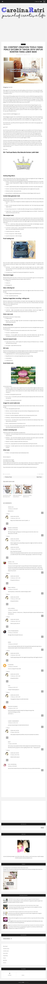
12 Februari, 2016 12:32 (15, 540)
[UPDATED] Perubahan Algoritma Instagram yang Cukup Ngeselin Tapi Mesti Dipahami (23, 899)
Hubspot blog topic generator (11, 209)
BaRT (9, 742)
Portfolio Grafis (6, 951)
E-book (4, 958)
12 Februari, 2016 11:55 (13, 708)
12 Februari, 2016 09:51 (13, 666)
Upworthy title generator (10, 235)
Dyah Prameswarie (13, 630)
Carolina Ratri (20, 54)
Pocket (7, 295)
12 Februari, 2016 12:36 (15, 578)
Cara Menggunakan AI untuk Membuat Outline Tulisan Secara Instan (15, 867)
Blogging (23, 44)
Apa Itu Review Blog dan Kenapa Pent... (7, 496)
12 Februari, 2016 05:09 (13, 529)
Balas (42, 512)
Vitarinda (11, 664)
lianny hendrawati (13, 721)
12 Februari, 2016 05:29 (13, 563)
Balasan (8, 513)
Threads (23, 974)
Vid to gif (7, 425)
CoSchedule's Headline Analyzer (12, 227)
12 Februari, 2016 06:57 (13, 644)
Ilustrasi (4, 962)
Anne (9, 642)
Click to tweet (8, 396)
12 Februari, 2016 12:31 (15, 518)
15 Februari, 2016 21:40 (13, 722)
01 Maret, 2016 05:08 (12, 743)
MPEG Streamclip (9, 305)
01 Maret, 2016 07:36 (14, 732)
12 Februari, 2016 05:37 (13, 589)
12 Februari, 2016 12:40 (15, 655)
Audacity (7, 307)
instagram (9, 974)
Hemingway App (9, 272)
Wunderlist (8, 332)
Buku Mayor (5, 946)
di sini (24, 423)
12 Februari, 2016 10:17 (13, 687)
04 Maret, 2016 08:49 (12, 766)
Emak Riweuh (11, 587)
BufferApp (8, 387)
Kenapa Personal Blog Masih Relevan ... (27, 496)
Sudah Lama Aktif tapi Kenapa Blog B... (17, 496)
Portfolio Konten (6, 948)
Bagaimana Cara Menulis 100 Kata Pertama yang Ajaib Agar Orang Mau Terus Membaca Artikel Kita (26, 925)
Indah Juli (11, 507)
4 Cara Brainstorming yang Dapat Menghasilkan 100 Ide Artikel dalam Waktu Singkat (23, 905)
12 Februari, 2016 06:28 (13, 632)
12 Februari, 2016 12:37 (15, 621)
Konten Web (5, 953)
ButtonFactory (8, 419)
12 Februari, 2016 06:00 (13, 610)
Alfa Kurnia (11, 608)
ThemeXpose (27, 982)
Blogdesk (7, 181)
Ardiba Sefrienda (13, 527)
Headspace (8, 330)
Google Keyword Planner (10, 341)
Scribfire (7, 186)
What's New (8, 443)
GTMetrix (7, 452)
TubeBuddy (8, 310)
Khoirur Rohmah (13, 706)
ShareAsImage (8, 413)
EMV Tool (7, 224)
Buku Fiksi (5, 960)
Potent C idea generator (10, 233)
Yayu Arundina (12, 764)
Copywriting (5, 955)
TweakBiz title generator (10, 231)
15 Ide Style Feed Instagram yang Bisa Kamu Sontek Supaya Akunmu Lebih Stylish (23, 911)
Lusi (9, 685)
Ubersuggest (8, 345)
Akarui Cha (11, 561)
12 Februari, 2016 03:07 (13, 508)
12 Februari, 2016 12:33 (15, 549)
